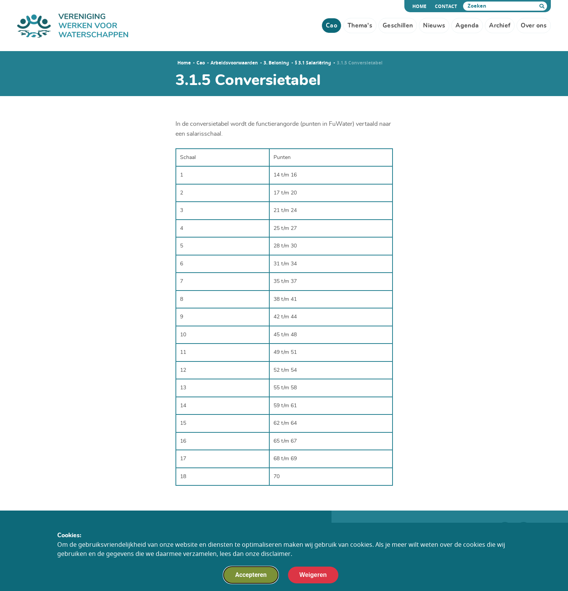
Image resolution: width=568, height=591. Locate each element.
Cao (200, 62)
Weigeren (313, 578)
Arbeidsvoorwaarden (234, 62)
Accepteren (250, 578)
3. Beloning (276, 62)
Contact (446, 6)
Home (420, 6)
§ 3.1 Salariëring (313, 62)
